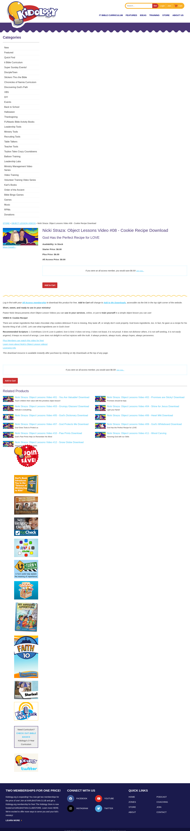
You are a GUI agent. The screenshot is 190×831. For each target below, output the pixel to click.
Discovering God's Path (16, 87)
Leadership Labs (12, 161)
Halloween (9, 112)
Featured (8, 52)
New (6, 47)
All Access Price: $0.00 (53, 256)
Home (132, 793)
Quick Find (9, 57)
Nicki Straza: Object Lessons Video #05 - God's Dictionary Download (51, 411)
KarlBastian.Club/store (27, 804)
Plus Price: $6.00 (50, 250)
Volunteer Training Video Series (20, 176)
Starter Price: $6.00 (52, 245)
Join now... (140, 267)
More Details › (9, 243)
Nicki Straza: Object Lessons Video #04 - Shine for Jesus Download (143, 402)
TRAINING (154, 15)
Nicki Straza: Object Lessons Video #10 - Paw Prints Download (48, 429)
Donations (9, 211)
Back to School (11, 107)
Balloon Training (12, 156)
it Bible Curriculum (111, 15)
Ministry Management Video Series (21, 166)
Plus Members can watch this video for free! (23, 337)
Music (7, 201)
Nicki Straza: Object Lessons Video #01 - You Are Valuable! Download (52, 393)
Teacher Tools (11, 146)
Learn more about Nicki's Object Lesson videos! (25, 340)
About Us (178, 15)
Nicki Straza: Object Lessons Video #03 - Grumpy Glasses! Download (52, 402)
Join (169, 6)
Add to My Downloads (115, 299)
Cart (180, 6)
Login (162, 6)
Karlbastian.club (36, 797)
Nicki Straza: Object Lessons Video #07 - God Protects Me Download (51, 420)
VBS (6, 92)
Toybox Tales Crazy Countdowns (20, 151)
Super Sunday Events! (15, 67)
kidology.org (103, 828)
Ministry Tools (11, 132)
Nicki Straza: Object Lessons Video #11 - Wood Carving (136, 429)
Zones (132, 798)
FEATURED (131, 15)
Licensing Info (9, 344)
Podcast (162, 793)
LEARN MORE (14, 817)
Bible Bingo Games (14, 191)
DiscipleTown (10, 72)
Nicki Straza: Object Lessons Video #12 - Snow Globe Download (49, 438)
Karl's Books (10, 181)
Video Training (11, 171)
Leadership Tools (12, 127)
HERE (55, 804)
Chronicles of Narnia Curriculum (20, 82)
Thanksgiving (11, 117)
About (132, 808)
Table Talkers (10, 141)
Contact (162, 808)
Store (166, 15)
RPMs (7, 206)
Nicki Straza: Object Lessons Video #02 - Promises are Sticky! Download (145, 393)
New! (91, 15)
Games (8, 196)
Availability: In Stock (52, 240)
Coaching (162, 798)
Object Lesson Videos (23, 219)
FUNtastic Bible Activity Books (19, 122)
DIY (6, 97)
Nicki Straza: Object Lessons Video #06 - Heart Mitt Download (140, 411)
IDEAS (143, 15)
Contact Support (89, 828)
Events (7, 102)
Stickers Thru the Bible (15, 77)
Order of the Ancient (14, 186)
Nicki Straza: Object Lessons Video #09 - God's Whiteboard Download (144, 420)
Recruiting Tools (12, 136)
